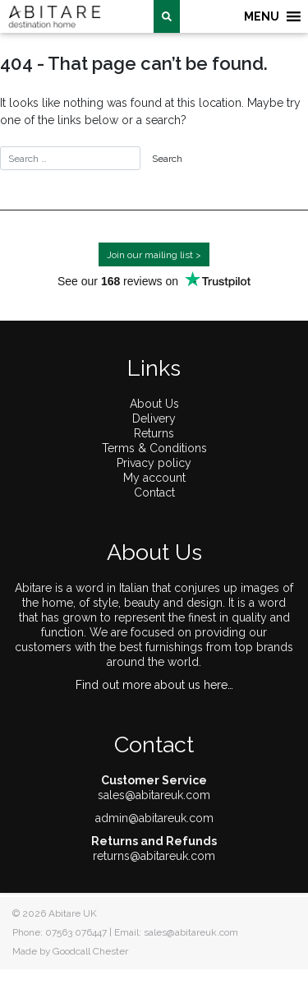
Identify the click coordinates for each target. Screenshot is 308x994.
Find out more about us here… (154, 684)
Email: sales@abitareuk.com (176, 932)
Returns (154, 433)
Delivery (154, 418)
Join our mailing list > (154, 255)
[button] (261, 16)
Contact (154, 492)
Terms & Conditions (154, 448)
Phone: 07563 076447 (59, 932)
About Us (154, 403)
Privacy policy (154, 462)
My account (154, 477)
